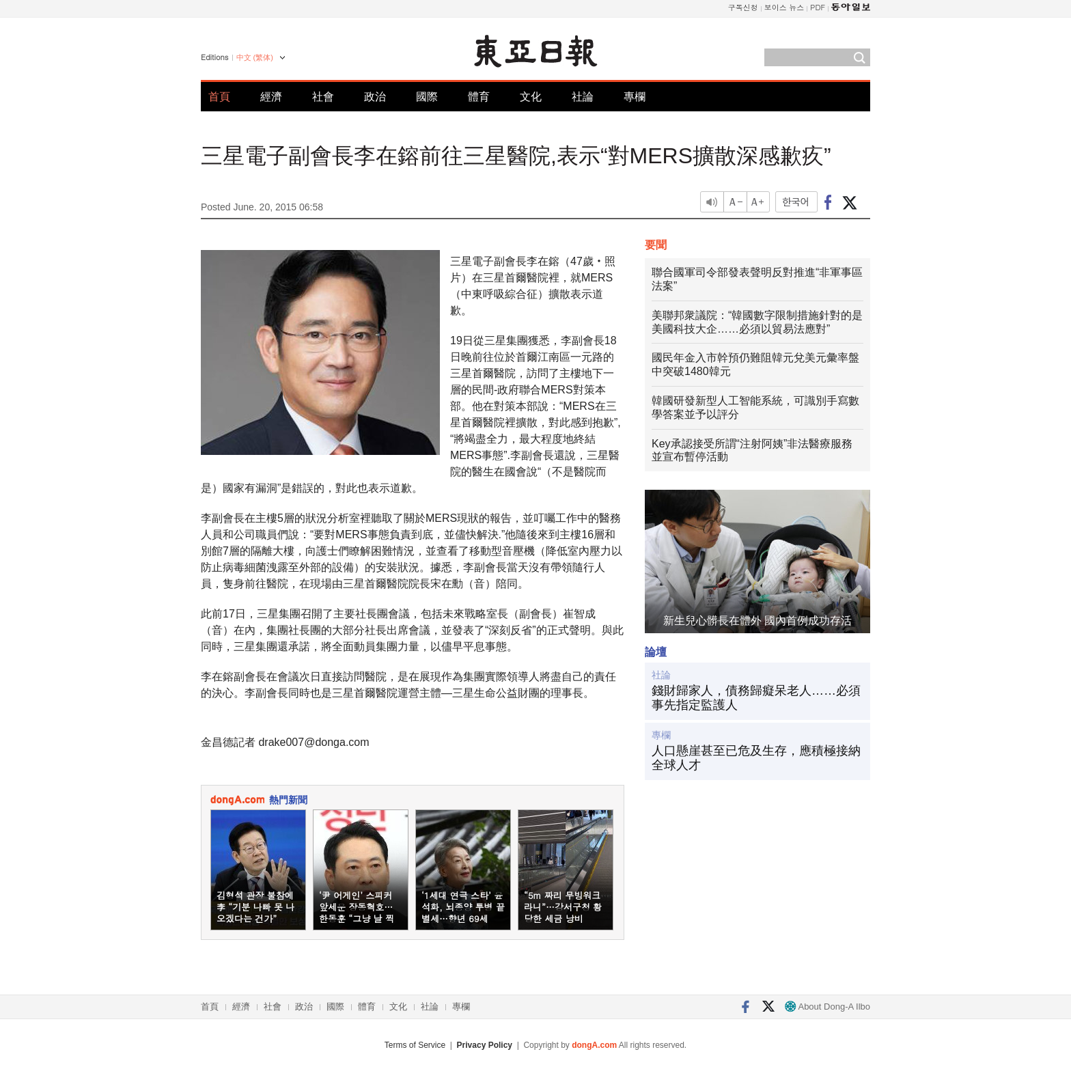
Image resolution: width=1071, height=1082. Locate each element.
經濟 (271, 96)
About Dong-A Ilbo (827, 1006)
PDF (817, 7)
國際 (427, 96)
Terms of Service (415, 1045)
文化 (531, 96)
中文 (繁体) (254, 57)
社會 (323, 96)
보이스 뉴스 (784, 7)
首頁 (219, 96)
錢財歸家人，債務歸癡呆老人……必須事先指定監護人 (756, 698)
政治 (375, 96)
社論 (583, 96)
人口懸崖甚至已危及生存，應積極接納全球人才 (756, 758)
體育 (479, 96)
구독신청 (743, 7)
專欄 (634, 96)
